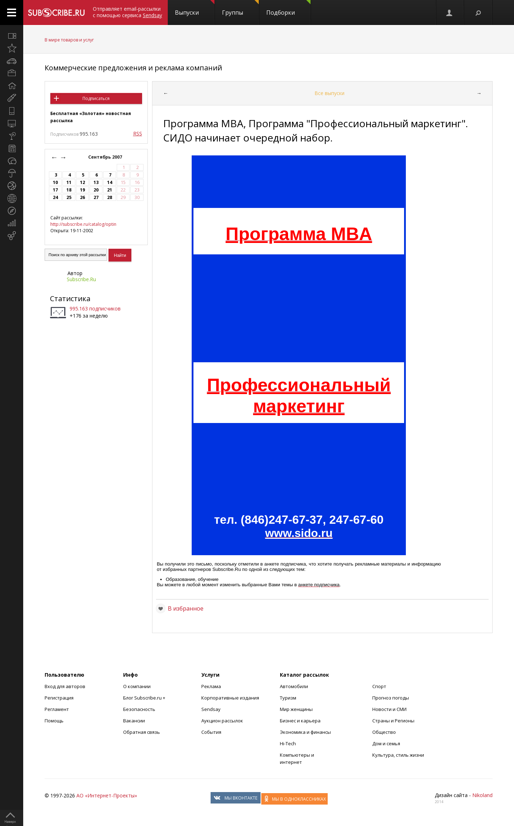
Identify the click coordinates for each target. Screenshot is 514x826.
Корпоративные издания (230, 698)
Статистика (70, 298)
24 (55, 197)
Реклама (211, 686)
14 (109, 182)
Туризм (288, 698)
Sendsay (211, 709)
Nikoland (482, 795)
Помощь (54, 720)
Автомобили (294, 686)
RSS (137, 133)
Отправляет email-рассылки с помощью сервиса (127, 12)
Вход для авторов (65, 686)
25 (68, 197)
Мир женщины (296, 709)
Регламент (57, 709)
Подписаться (96, 98)
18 (68, 190)
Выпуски (195, 8)
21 (109, 190)
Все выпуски (329, 93)
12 (82, 182)
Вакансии (134, 720)
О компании (137, 686)
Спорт (379, 686)
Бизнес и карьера (300, 720)
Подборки (288, 8)
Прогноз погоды (390, 698)
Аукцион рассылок (222, 720)
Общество (384, 732)
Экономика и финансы (305, 732)
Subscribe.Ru (81, 279)
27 (96, 197)
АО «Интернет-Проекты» (106, 795)
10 (55, 182)
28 (109, 197)
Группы (240, 8)
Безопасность (139, 709)
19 (82, 190)
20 (96, 190)
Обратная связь (141, 732)
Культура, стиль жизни (398, 755)
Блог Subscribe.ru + (144, 698)
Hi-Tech (288, 743)
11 (68, 182)
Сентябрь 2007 (105, 157)
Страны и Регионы (393, 720)
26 (82, 197)
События (211, 732)
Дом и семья (386, 743)
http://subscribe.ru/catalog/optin (83, 224)
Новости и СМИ (389, 709)
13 (96, 182)
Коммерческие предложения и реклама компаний (133, 68)
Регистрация (59, 698)
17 (55, 190)
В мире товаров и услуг (69, 40)
